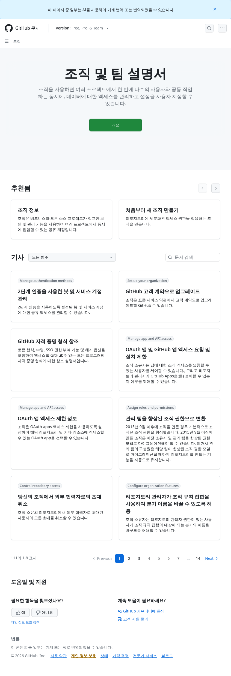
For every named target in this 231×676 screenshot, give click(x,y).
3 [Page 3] (139, 558)
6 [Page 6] (168, 558)
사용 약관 (59, 655)
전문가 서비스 (145, 655)
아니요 (44, 612)
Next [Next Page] (211, 558)
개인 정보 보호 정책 (25, 622)
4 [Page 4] (149, 558)
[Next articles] (215, 188)
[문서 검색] (197, 257)
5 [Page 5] (159, 558)
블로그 (167, 655)
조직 (17, 41)
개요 (115, 125)
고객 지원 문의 (133, 618)
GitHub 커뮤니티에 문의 (141, 611)
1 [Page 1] (119, 558)
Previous (102, 558)
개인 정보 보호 (83, 655)
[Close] (215, 9)
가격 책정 (120, 655)
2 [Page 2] (129, 558)
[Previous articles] (202, 188)
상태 (104, 655)
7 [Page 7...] (178, 558)
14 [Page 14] (198, 558)
